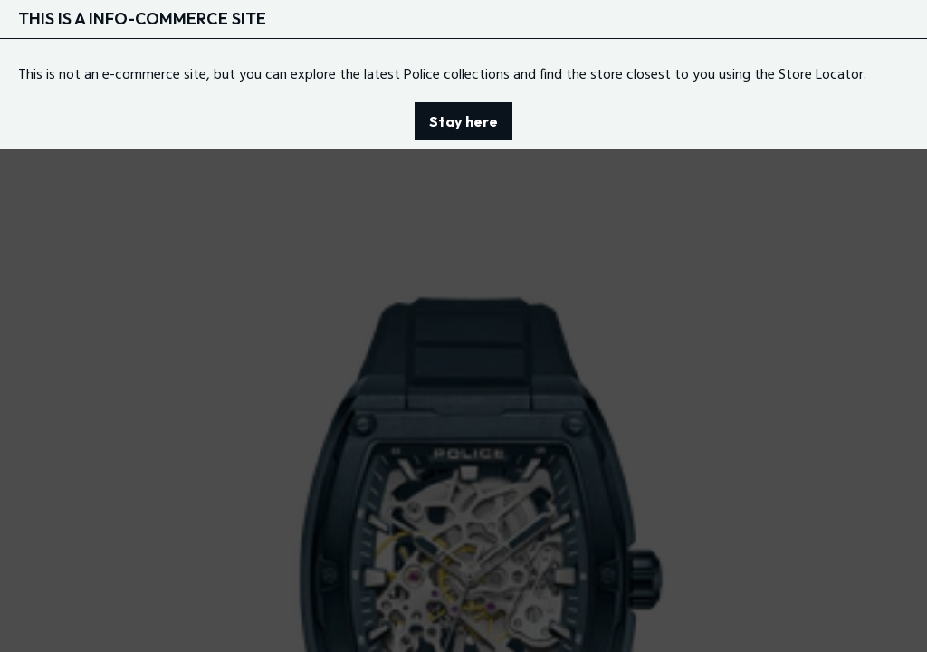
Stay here (463, 121)
